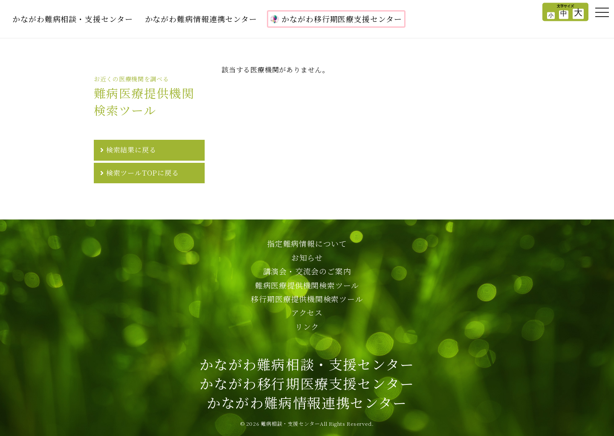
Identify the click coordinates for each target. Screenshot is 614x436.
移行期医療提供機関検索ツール (307, 298)
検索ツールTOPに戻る (142, 173)
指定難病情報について (307, 243)
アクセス (307, 312)
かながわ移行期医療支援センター (336, 18)
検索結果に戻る (131, 150)
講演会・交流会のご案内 (307, 271)
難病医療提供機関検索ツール (307, 285)
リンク (307, 326)
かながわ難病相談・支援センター (72, 18)
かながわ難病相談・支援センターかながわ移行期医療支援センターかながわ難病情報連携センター (307, 383)
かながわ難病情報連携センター (201, 18)
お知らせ (307, 257)
